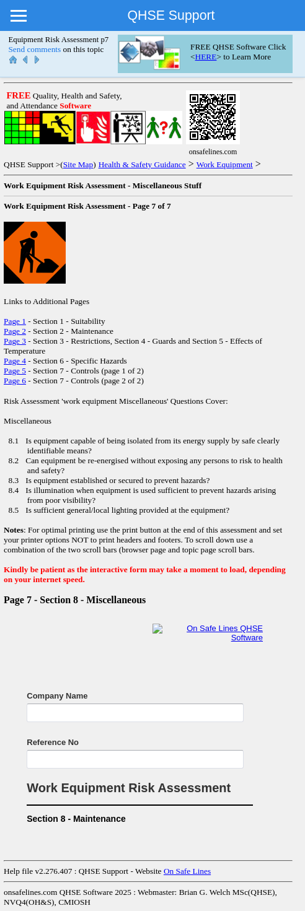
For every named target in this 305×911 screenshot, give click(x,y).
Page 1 (15, 321)
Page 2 (15, 331)
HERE (206, 56)
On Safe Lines (187, 871)
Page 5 (15, 370)
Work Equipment (225, 164)
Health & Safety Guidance (142, 164)
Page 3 (15, 341)
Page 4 (15, 360)
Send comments (34, 49)
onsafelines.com (30, 892)
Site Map (78, 164)
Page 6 (15, 380)
